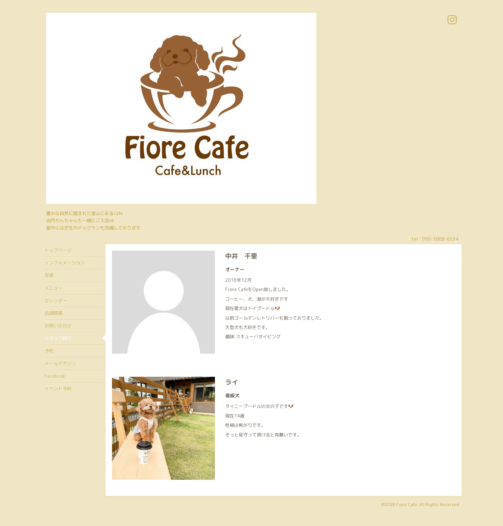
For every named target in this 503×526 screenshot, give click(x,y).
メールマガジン (60, 363)
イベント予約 (58, 388)
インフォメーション (65, 263)
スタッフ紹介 (58, 338)
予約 (49, 351)
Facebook (55, 376)
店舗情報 (54, 313)
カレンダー (56, 300)
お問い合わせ (58, 326)
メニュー (54, 288)
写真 (49, 275)
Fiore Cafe (406, 504)
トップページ (58, 250)
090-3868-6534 (440, 239)
